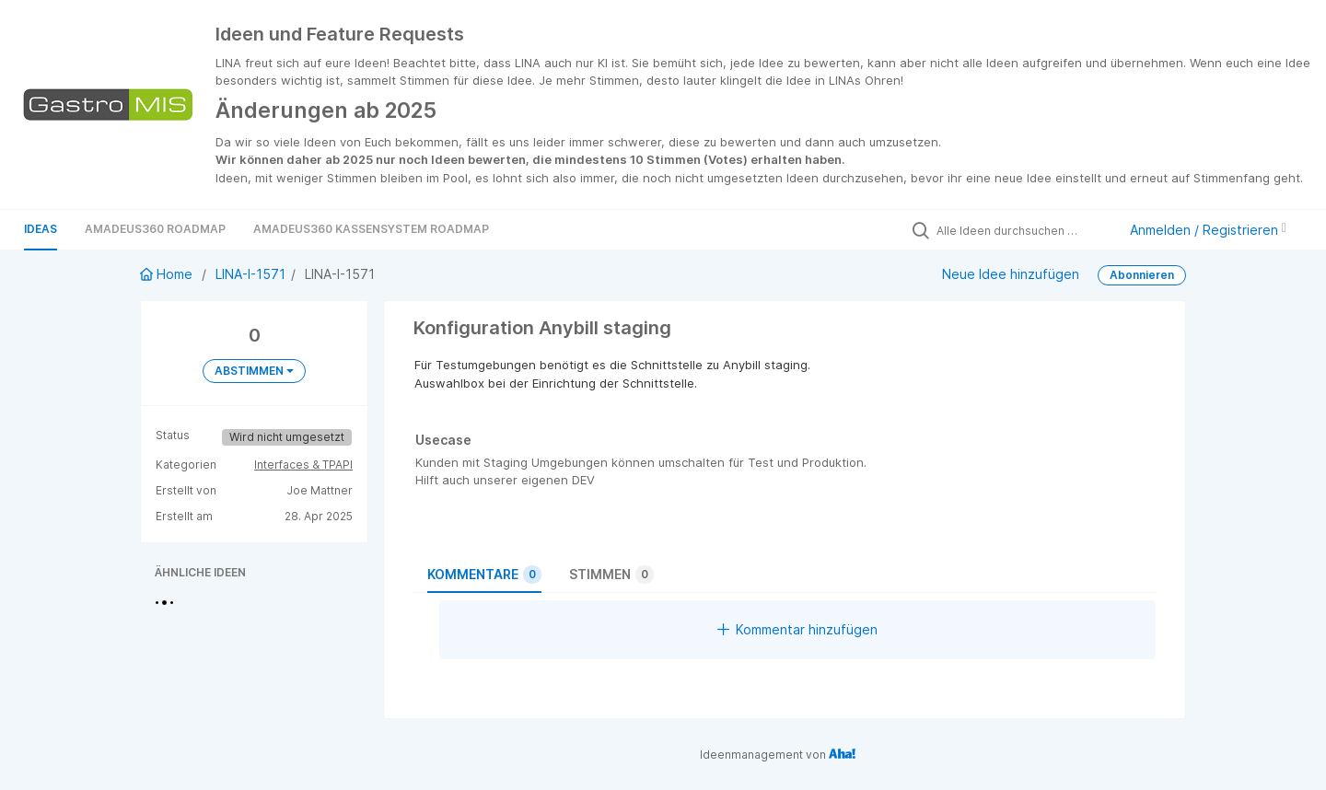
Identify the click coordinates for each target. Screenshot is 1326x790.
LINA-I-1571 (250, 274)
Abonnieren (1142, 275)
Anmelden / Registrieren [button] (1208, 230)
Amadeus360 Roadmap (155, 229)
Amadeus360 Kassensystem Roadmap (371, 229)
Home (168, 274)
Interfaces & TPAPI (303, 464)
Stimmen (611, 574)
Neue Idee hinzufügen (1010, 274)
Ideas (40, 229)
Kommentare (484, 574)
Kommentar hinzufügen (797, 629)
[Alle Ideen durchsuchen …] (1022, 230)
